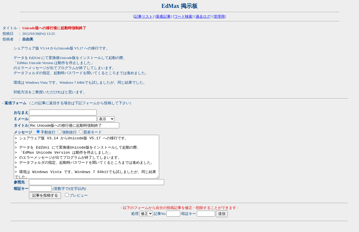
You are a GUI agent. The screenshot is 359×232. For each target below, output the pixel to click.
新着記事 (163, 16)
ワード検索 (183, 16)
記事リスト (143, 16)
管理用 (219, 16)
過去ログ (203, 16)
